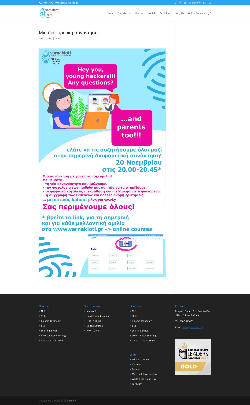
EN (204, 3)
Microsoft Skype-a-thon (144, 374)
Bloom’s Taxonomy (51, 320)
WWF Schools (94, 330)
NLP (43, 311)
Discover (140, 13)
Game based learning (52, 340)
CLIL (43, 325)
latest (58, 38)
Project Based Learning (53, 335)
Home (110, 13)
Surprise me (124, 13)
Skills (44, 315)
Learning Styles (49, 330)
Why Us (180, 13)
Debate (136, 369)
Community (194, 3)
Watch (152, 13)
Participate (166, 13)
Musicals (136, 364)
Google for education (98, 315)
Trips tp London (140, 359)
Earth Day (137, 383)
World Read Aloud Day (144, 378)
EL (210, 3)
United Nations (95, 325)
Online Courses (196, 13)
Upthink (71, 400)
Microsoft (92, 311)
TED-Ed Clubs (94, 320)
